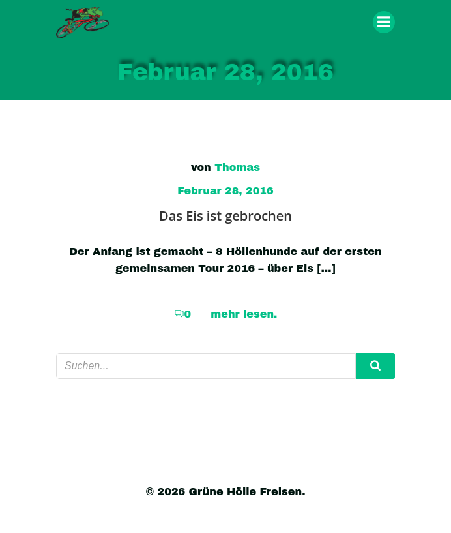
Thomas (237, 167)
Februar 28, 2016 (225, 190)
